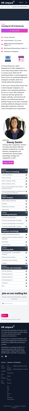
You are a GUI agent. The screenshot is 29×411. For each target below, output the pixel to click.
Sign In (21, 2)
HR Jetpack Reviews (9, 368)
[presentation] (13, 310)
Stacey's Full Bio (8, 162)
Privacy (9, 383)
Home (2, 7)
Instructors (10, 373)
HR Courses (8, 7)
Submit (4, 315)
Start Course (14, 31)
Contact (3, 371)
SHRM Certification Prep (20, 366)
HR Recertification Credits (20, 369)
